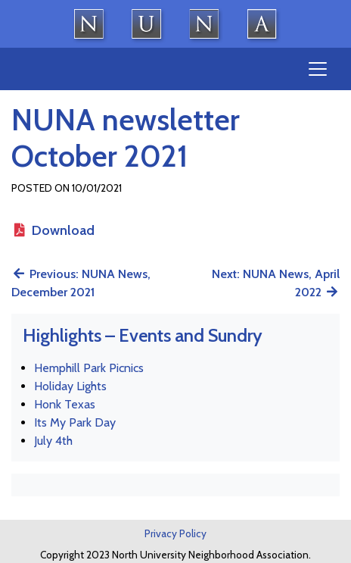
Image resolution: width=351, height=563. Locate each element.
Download (53, 230)
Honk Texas (64, 404)
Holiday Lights (70, 386)
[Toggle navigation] (318, 69)
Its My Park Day (75, 422)
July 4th (53, 440)
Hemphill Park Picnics (89, 368)
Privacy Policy (175, 533)
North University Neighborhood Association (175, 24)
